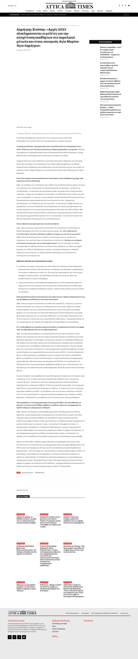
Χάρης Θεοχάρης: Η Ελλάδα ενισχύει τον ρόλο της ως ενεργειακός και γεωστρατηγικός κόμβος (27, 524)
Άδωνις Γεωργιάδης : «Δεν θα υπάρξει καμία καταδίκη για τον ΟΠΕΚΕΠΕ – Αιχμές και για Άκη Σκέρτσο (110, 50)
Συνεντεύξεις (30, 25)
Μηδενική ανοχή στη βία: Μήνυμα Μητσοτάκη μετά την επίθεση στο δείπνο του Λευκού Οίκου (110, 84)
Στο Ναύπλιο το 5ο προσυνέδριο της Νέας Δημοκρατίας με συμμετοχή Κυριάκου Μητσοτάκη (110, 61)
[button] (12, 5)
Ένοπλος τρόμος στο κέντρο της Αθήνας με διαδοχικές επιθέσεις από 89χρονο (44, 15)
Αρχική (18, 25)
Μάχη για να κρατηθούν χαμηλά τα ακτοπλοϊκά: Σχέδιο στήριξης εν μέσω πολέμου (27, 580)
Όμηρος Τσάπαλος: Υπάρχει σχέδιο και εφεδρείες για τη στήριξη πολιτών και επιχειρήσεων (72, 524)
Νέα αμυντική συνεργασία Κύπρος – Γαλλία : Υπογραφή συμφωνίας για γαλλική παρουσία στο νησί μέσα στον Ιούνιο (109, 96)
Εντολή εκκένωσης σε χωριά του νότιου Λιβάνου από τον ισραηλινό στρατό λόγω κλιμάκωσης (110, 73)
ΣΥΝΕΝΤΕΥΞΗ (39, 477)
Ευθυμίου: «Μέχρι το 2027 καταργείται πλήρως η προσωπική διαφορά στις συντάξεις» (48, 580)
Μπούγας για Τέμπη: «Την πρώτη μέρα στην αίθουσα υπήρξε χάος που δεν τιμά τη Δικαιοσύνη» (74, 550)
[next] (127, 15)
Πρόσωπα (23, 25)
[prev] (125, 15)
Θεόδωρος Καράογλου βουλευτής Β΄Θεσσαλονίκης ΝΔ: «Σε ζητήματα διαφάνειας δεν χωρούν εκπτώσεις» (27, 551)
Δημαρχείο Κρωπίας (27, 477)
